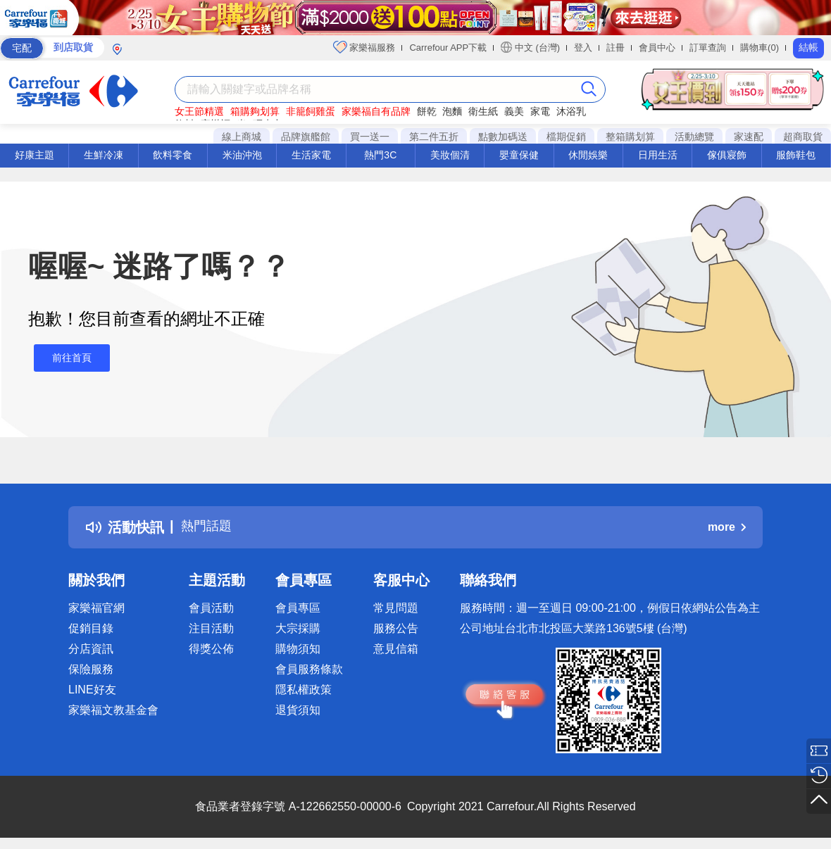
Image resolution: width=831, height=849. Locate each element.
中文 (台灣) (530, 47)
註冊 (615, 47)
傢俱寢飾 (726, 155)
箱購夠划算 (255, 111)
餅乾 (427, 111)
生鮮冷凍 (103, 155)
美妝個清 (450, 155)
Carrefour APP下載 (448, 47)
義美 (514, 111)
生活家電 (311, 155)
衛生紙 (483, 111)
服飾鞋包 (796, 155)
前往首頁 (66, 358)
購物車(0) (759, 47)
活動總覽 (694, 136)
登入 (583, 47)
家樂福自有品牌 (376, 111)
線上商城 (241, 136)
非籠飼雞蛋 (310, 111)
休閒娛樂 (588, 155)
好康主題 (34, 155)
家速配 (748, 136)
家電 (540, 111)
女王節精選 (199, 111)
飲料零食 (172, 155)
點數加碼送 (502, 136)
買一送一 (369, 136)
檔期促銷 (566, 136)
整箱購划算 (630, 136)
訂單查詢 (707, 47)
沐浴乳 (571, 111)
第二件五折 (433, 136)
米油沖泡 (242, 155)
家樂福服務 (364, 47)
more (727, 527)
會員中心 (657, 47)
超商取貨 (803, 136)
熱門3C (380, 155)
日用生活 (657, 155)
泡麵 (452, 111)
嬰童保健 (519, 155)
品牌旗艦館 (305, 136)
